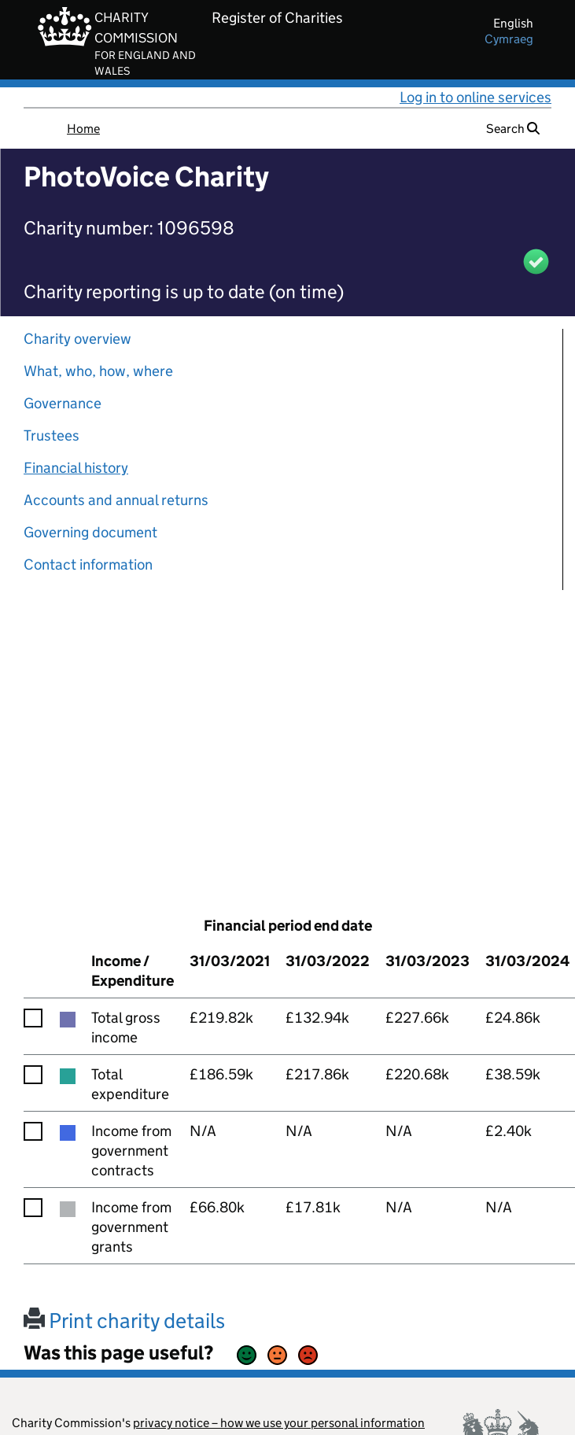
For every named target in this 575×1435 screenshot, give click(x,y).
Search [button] (513, 128)
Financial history (76, 468)
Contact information (88, 564)
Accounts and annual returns (116, 500)
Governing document (90, 532)
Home (83, 128)
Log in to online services (475, 97)
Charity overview (77, 339)
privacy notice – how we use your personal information (279, 1422)
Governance (62, 403)
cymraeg (509, 38)
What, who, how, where (98, 371)
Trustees (51, 435)
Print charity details (124, 1321)
